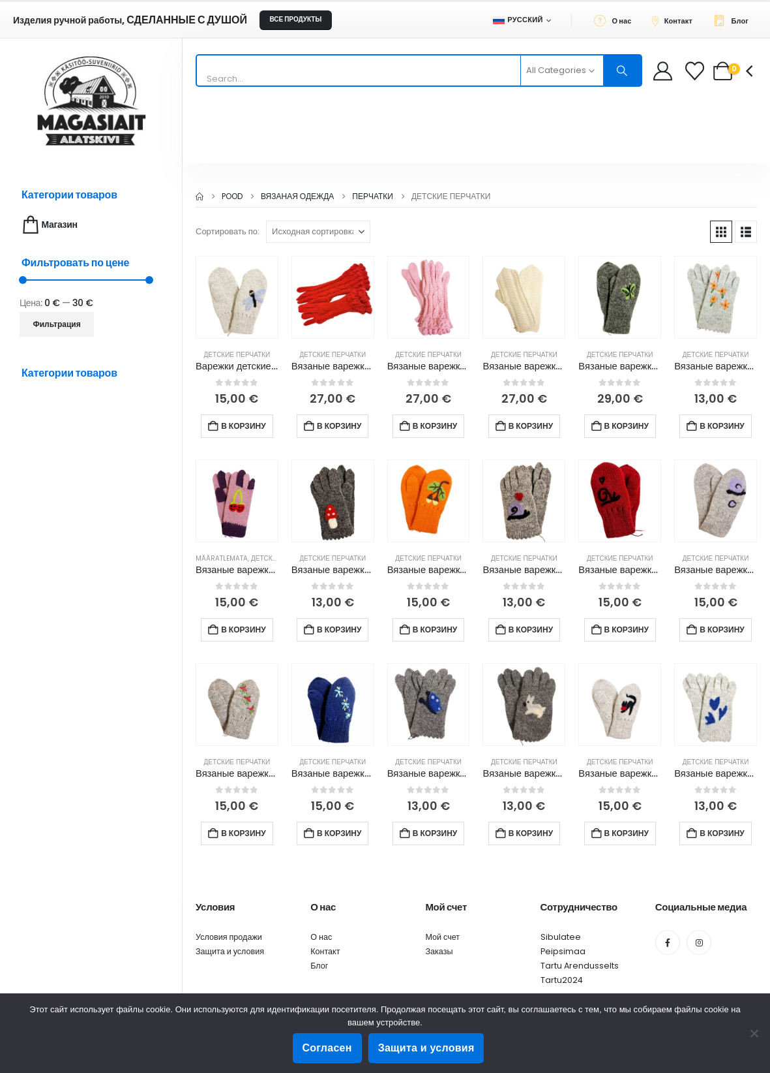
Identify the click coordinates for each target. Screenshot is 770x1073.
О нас (321, 936)
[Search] (623, 70)
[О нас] (616, 20)
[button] (721, 232)
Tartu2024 (561, 980)
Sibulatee (560, 936)
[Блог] (734, 20)
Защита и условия (230, 951)
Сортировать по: (227, 231)
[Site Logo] (91, 101)
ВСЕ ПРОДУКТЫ (295, 19)
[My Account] (662, 70)
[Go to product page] (237, 297)
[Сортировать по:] (318, 232)
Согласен (327, 1047)
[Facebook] (667, 942)
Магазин (49, 224)
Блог (319, 965)
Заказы (438, 951)
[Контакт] (675, 20)
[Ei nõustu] (753, 1033)
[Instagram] (699, 942)
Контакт (325, 951)
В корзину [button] (243, 425)
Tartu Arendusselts (579, 965)
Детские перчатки (237, 355)
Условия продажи (229, 936)
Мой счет (442, 936)
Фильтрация (57, 324)
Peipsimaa (562, 951)
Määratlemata (222, 558)
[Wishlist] (696, 70)
